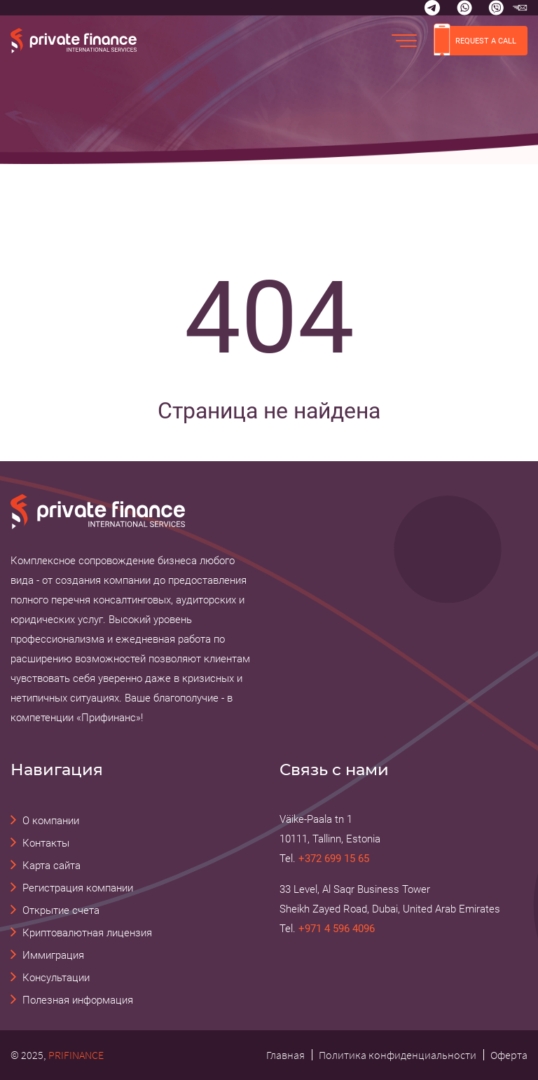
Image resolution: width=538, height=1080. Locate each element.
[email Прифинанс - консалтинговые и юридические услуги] (519, 7)
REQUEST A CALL (475, 40)
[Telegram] (432, 7)
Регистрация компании (77, 888)
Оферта (508, 1055)
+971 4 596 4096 (336, 928)
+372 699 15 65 (333, 858)
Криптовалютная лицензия (87, 933)
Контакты (45, 843)
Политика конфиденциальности (397, 1054)
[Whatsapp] (464, 7)
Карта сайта (51, 865)
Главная (285, 1054)
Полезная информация (77, 1000)
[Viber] (496, 7)
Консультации (56, 977)
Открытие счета (60, 910)
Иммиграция (53, 955)
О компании (50, 820)
